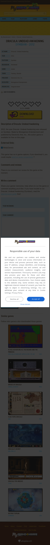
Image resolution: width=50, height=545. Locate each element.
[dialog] (25, 272)
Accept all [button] (36, 299)
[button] (25, 304)
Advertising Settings (29, 288)
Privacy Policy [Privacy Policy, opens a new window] (17, 293)
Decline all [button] (14, 299)
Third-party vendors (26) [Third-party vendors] (31, 272)
